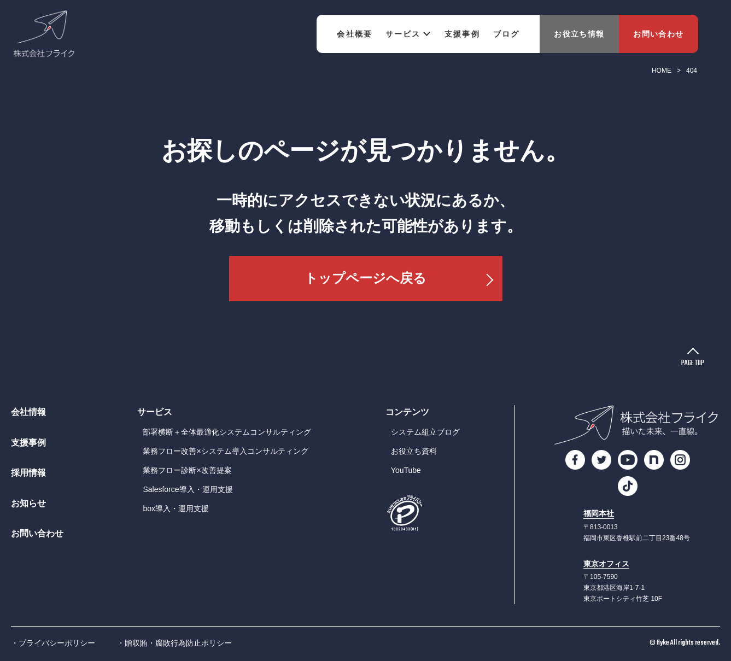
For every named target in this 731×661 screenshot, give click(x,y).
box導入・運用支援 (176, 508)
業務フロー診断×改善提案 (187, 470)
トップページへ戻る (365, 278)
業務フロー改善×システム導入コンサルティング (225, 451)
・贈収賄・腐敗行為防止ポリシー (174, 643)
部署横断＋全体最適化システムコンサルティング (227, 432)
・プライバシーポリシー (53, 643)
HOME (661, 70)
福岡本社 (598, 514)
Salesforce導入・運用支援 (187, 489)
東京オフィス (606, 564)
